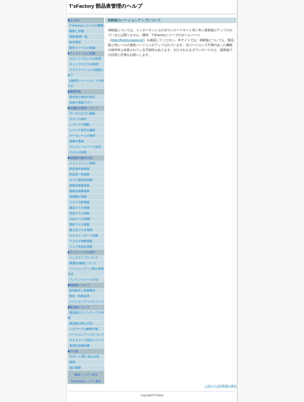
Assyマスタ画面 (79, 218)
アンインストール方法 (83, 279)
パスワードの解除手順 (83, 329)
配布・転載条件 (79, 296)
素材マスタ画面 (79, 224)
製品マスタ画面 (79, 207)
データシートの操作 (82, 135)
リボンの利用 (78, 152)
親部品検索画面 (79, 191)
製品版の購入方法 (80, 323)
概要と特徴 (76, 31)
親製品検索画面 (79, 185)
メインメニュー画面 (82, 163)
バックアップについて (83, 257)
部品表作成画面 (79, 168)
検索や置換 (76, 141)
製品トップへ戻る (86, 374)
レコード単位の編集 (82, 130)
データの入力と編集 (82, 113)
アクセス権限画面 (80, 241)
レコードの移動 (79, 124)
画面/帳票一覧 (78, 36)
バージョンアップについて (86, 301)
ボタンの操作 (78, 119)
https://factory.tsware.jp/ (127, 40)
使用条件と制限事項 (82, 290)
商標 (72, 362)
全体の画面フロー (80, 102)
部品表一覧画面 (79, 174)
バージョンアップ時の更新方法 (86, 271)
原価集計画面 (78, 196)
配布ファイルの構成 (82, 47)
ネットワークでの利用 (83, 64)
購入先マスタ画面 (80, 230)
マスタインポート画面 (83, 235)
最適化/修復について (82, 263)
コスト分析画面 (79, 202)
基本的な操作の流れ (82, 97)
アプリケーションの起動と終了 (86, 72)
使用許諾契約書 (79, 345)
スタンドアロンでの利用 (85, 58)
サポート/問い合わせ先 (84, 356)
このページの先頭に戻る (220, 386)
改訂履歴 (75, 367)
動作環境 (75, 42)
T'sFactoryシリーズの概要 (86, 25)
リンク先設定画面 (80, 246)
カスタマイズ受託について (86, 340)
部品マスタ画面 (79, 213)
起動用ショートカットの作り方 (86, 83)
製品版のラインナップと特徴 (86, 315)
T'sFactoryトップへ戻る (86, 381)
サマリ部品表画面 (80, 180)
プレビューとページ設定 (85, 146)
